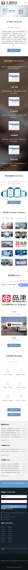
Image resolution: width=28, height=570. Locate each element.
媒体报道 (10, 539)
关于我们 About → (14, 414)
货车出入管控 (14, 159)
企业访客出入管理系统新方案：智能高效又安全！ (11, 430)
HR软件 (10, 548)
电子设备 (9, 284)
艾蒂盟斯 (14, 338)
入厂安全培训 (14, 111)
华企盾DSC (15, 548)
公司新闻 (10, 535)
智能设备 (19, 548)
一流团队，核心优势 (20, 387)
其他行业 (19, 340)
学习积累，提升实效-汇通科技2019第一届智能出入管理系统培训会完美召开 (11, 449)
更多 (26, 459)
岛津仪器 (14, 312)
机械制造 (4, 284)
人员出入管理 (14, 87)
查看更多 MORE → (14, 50)
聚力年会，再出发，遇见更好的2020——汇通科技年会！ (11, 451)
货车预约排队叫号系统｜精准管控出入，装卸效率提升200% (11, 468)
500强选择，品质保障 (8, 400)
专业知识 (10, 541)
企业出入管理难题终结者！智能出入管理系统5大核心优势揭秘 (11, 472)
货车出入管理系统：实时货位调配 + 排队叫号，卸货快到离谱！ (11, 434)
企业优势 (3, 533)
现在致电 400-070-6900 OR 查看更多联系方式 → (14, 484)
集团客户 (14, 284)
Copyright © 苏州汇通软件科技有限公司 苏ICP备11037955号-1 (14, 561)
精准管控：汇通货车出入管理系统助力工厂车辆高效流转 (11, 466)
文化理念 (3, 529)
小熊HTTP (3, 549)
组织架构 (3, 531)
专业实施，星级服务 (7, 374)
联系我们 (3, 541)
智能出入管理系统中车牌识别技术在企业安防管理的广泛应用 (11, 470)
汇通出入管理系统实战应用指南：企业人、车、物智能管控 (11, 432)
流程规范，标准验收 (20, 374)
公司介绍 (3, 527)
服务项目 (3, 535)
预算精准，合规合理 (7, 387)
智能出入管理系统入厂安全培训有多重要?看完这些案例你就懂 (11, 437)
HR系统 (7, 548)
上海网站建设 (24, 548)
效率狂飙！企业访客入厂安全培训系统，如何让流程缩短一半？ (11, 464)
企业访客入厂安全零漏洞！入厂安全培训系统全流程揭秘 (11, 428)
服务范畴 (3, 539)
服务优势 (3, 537)
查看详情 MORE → (14, 202)
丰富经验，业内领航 (20, 400)
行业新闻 (10, 537)
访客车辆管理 (14, 135)
